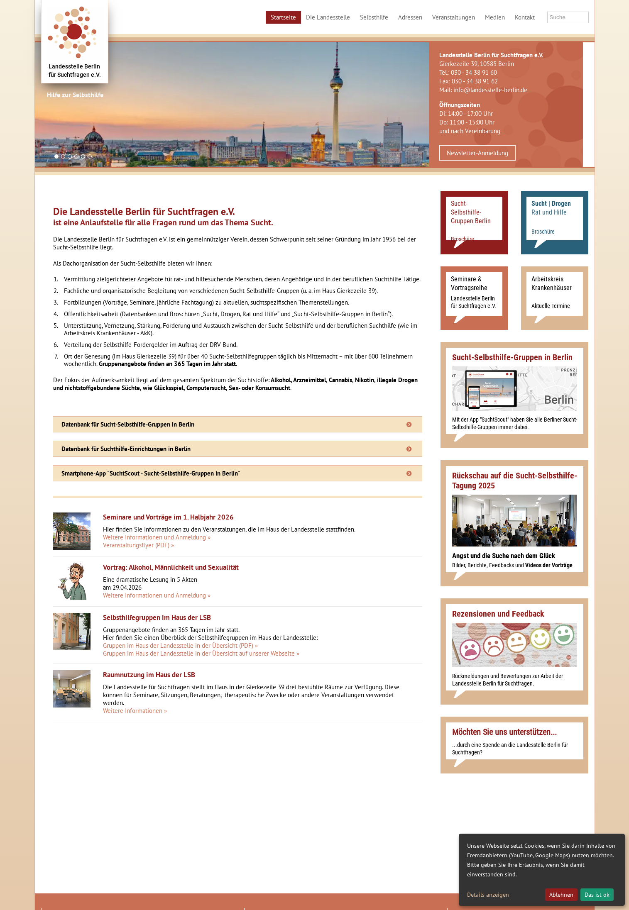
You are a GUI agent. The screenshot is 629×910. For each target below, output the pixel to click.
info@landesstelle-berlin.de (490, 90)
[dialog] (542, 870)
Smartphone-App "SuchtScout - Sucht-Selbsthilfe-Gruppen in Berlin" (150, 473)
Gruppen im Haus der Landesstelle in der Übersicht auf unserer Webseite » (201, 653)
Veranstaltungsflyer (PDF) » (138, 545)
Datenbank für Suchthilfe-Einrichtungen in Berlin (126, 449)
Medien (495, 17)
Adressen (410, 17)
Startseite (283, 17)
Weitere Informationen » (135, 711)
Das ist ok (597, 894)
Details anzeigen (488, 894)
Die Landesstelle (328, 17)
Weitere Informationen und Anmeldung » (156, 537)
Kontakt (525, 17)
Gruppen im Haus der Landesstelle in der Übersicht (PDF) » (180, 645)
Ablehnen (561, 894)
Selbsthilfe (374, 17)
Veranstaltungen (453, 17)
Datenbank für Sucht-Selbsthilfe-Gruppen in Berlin (127, 424)
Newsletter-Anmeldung (477, 153)
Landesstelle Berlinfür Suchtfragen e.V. (75, 70)
